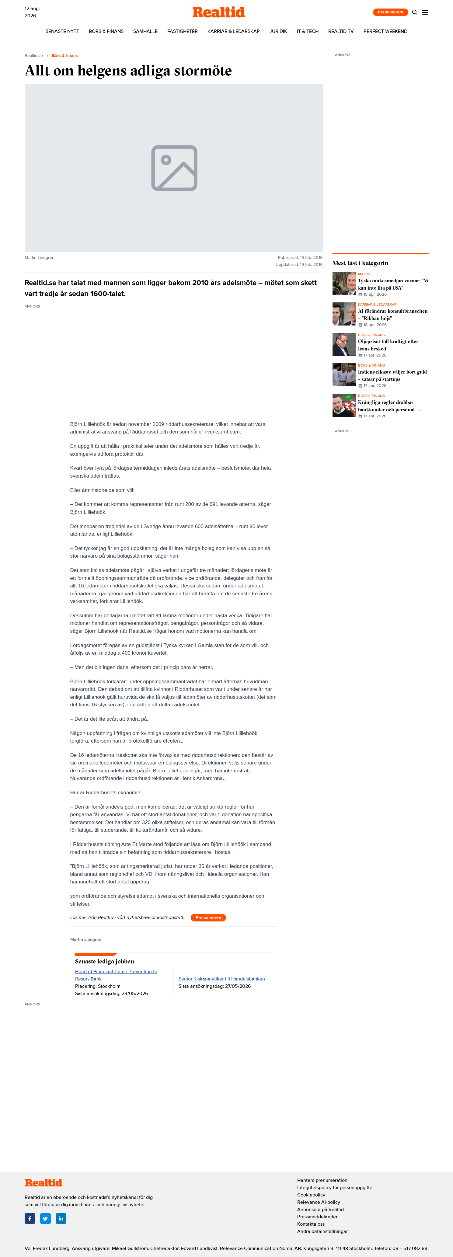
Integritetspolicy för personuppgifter (335, 1188)
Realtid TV (341, 31)
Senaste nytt (62, 31)
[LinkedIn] (61, 1218)
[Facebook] (30, 1218)
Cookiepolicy (311, 1195)
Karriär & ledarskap (233, 31)
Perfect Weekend (385, 31)
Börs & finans (106, 31)
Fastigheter (182, 31)
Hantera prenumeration (322, 1180)
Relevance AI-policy (318, 1202)
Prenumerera (390, 12)
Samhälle (145, 31)
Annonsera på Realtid (320, 1210)
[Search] (414, 12)
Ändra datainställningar (322, 1231)
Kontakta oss (311, 1224)
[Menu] (424, 12)
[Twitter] (45, 1218)
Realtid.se (34, 55)
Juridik (278, 31)
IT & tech (308, 31)
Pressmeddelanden (318, 1217)
